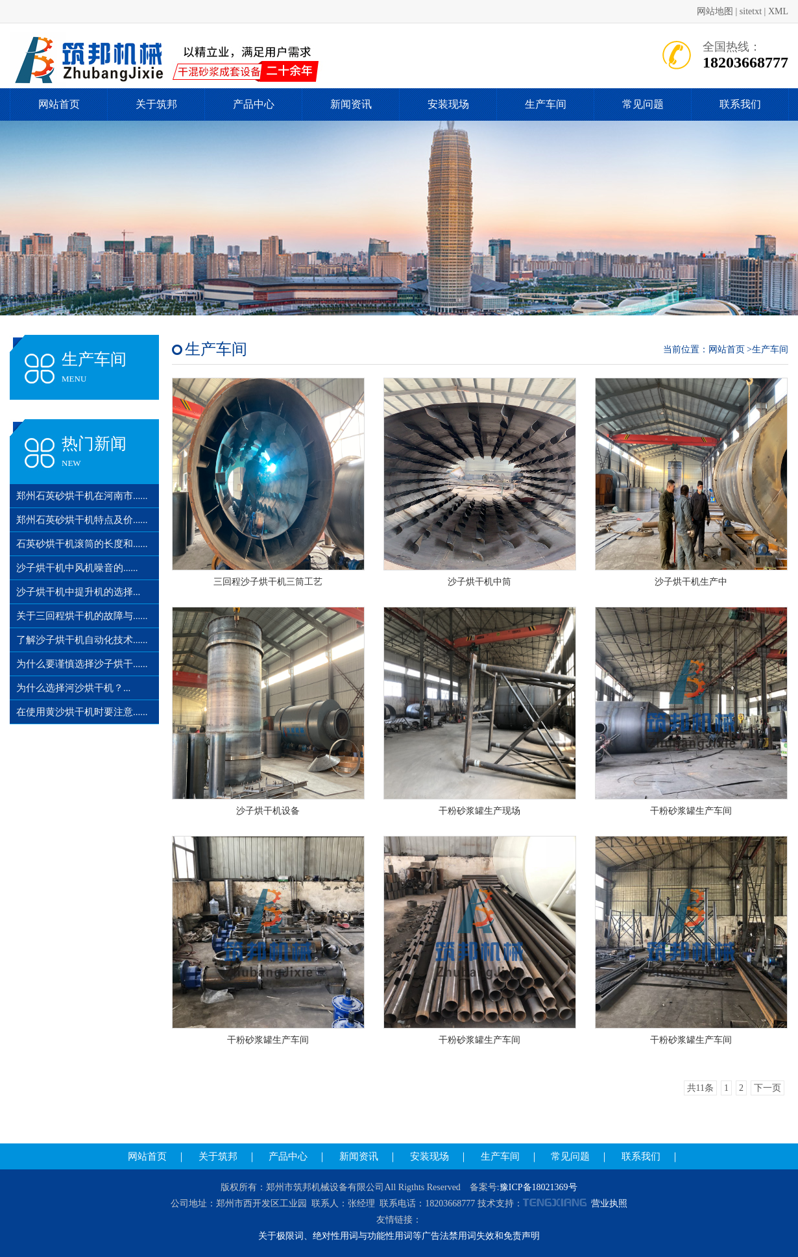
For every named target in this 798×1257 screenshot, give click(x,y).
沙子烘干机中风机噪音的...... (77, 568)
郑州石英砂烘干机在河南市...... (82, 496)
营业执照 (609, 1203)
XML (778, 11)
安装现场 (448, 104)
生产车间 (545, 104)
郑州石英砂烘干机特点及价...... (82, 520)
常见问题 (643, 104)
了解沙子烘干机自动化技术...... (82, 640)
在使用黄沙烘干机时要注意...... (82, 712)
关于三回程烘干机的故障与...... (82, 616)
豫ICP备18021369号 (538, 1187)
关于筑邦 (156, 104)
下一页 (767, 1088)
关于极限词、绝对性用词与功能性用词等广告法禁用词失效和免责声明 (399, 1236)
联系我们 (740, 104)
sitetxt (751, 11)
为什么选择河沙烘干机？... (73, 688)
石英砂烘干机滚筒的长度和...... (82, 544)
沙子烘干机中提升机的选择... (78, 592)
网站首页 (59, 104)
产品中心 (253, 104)
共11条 (700, 1088)
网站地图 (715, 11)
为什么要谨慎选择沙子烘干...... (82, 664)
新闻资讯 (351, 104)
